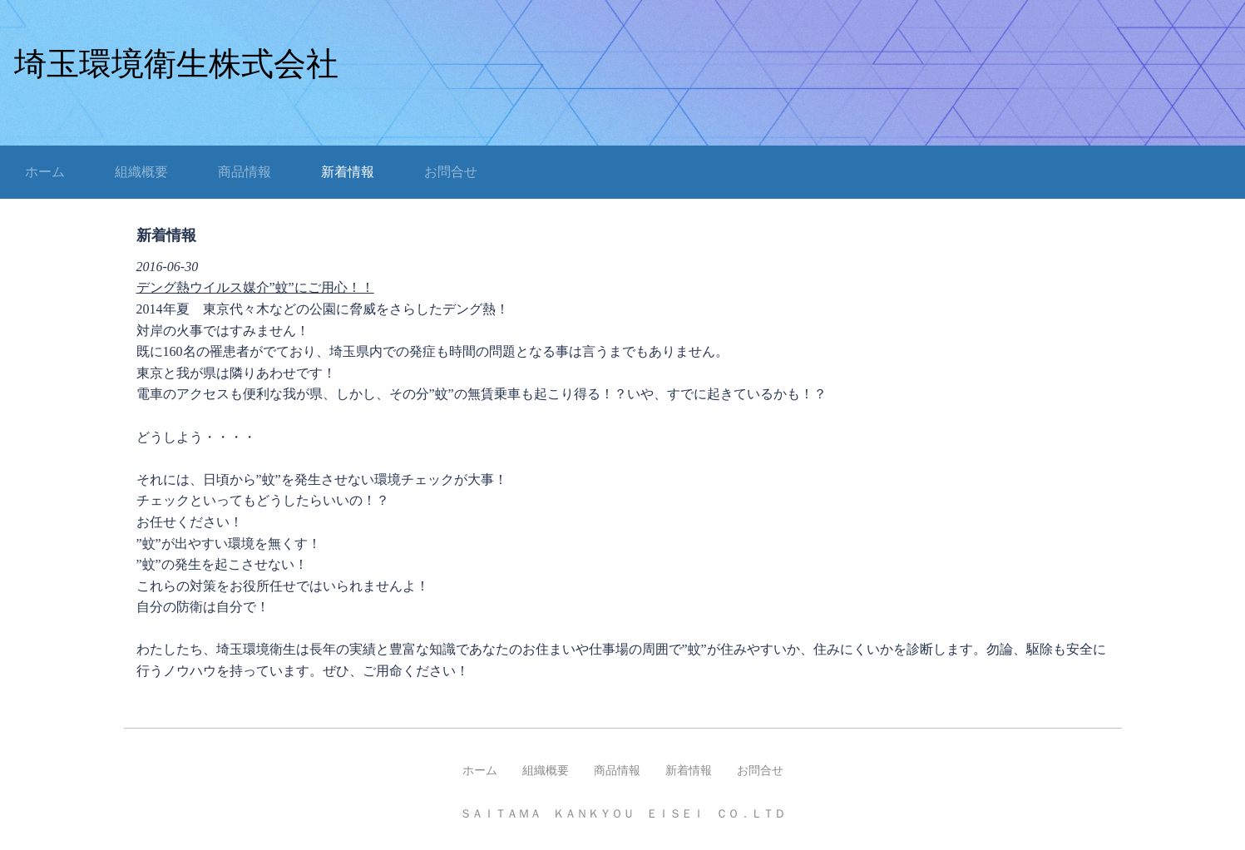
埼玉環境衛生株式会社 (176, 64)
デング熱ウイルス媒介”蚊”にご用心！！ (255, 287)
